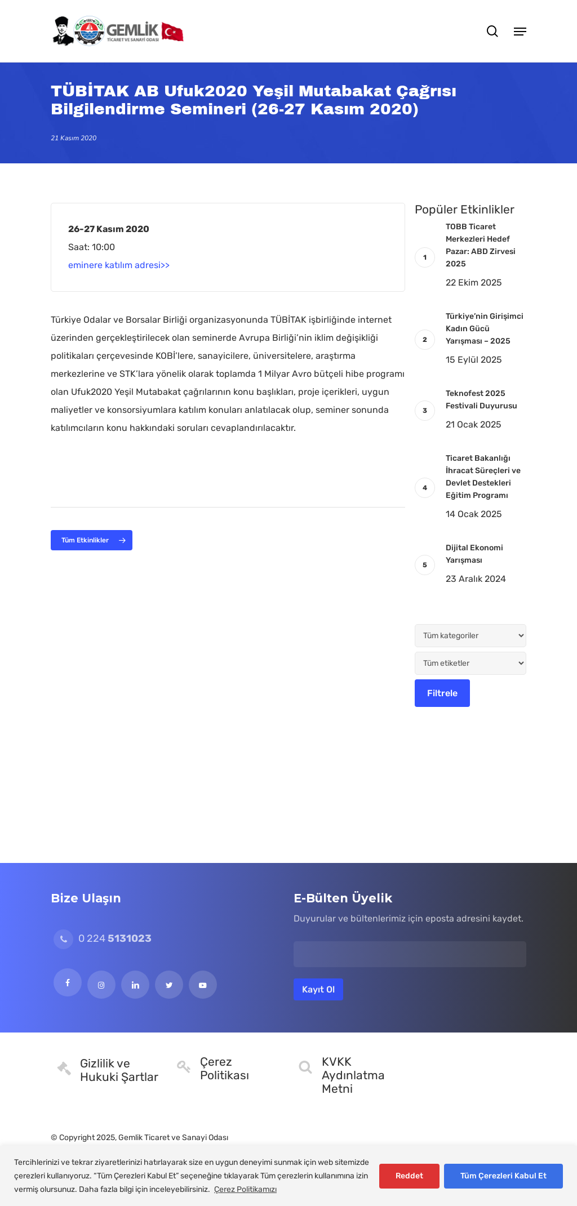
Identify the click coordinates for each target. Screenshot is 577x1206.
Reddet (409, 1176)
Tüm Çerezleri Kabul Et (503, 1176)
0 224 (103, 938)
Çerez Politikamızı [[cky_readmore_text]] (245, 1189)
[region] (288, 1176)
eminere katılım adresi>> (119, 265)
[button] (520, 31)
